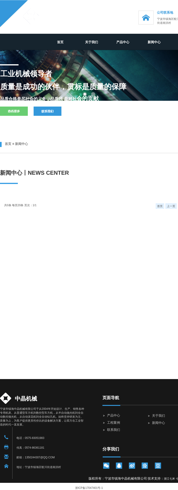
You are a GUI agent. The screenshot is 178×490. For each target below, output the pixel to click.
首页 (60, 42)
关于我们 (91, 42)
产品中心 (122, 42)
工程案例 (113, 422)
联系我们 (113, 430)
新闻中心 (154, 42)
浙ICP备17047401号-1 (89, 488)
